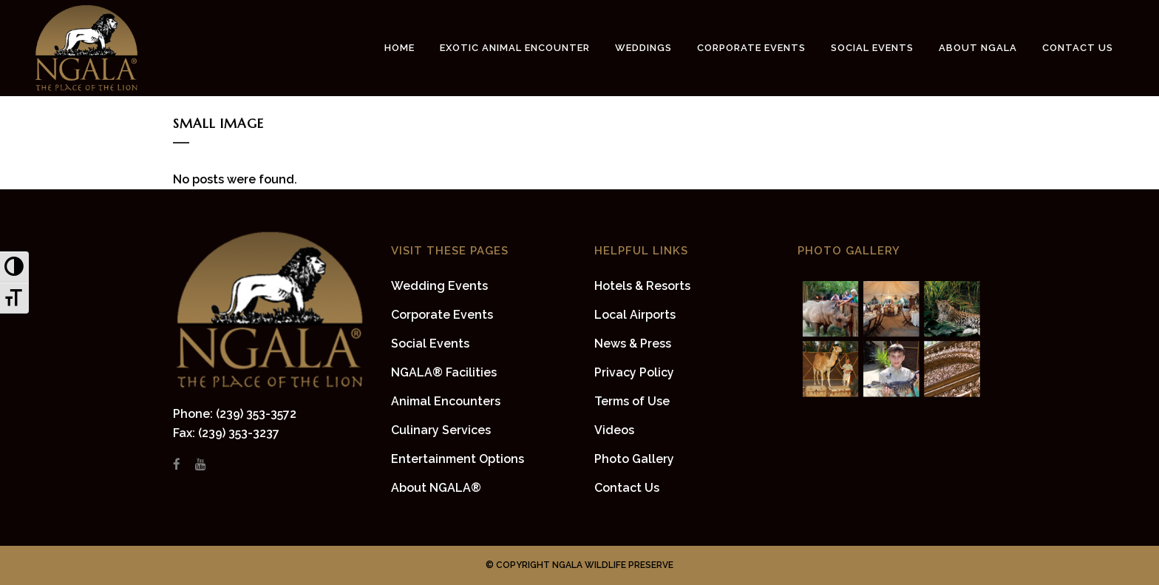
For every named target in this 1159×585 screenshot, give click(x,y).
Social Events (430, 344)
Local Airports (635, 315)
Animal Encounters (445, 401)
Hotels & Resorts (642, 286)
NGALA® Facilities (444, 372)
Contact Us (626, 488)
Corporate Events (442, 315)
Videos (614, 430)
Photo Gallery (634, 459)
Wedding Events (439, 286)
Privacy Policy (634, 372)
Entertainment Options (457, 459)
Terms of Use (632, 401)
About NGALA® (436, 488)
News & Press (632, 344)
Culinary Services (441, 430)
